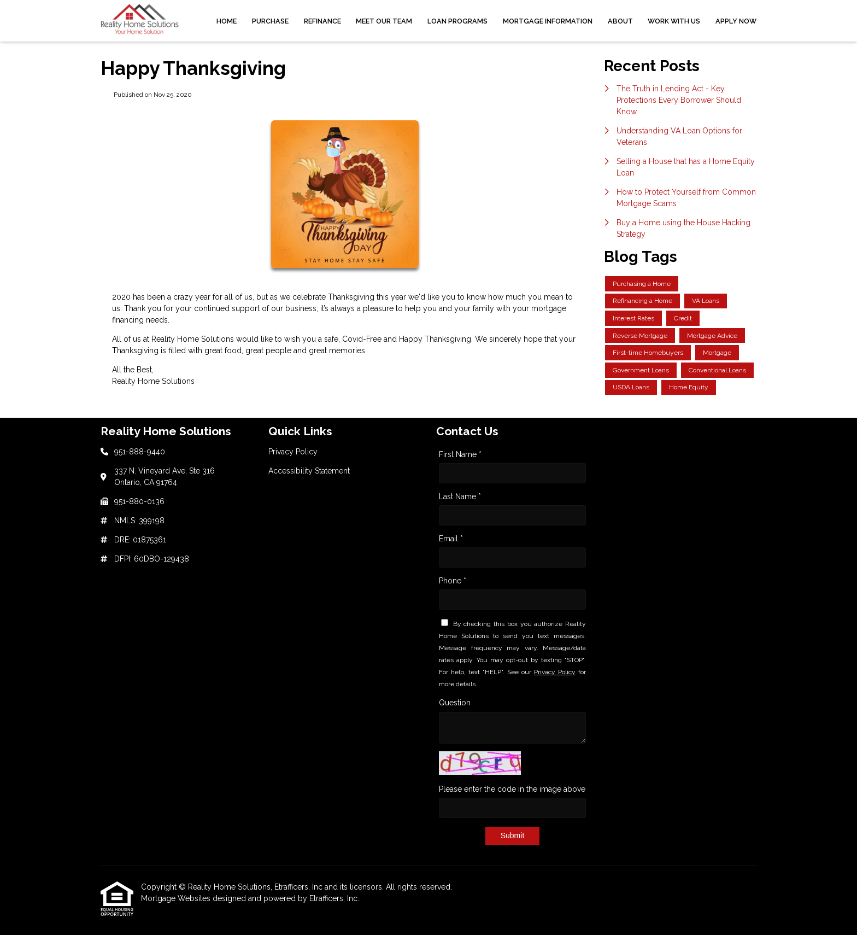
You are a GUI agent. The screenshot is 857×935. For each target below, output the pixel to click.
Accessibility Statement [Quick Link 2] (309, 470)
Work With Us (674, 21)
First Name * (460, 454)
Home (226, 21)
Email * (451, 538)
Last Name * (460, 496)
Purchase (270, 21)
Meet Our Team (384, 21)
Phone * (452, 580)
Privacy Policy (555, 672)
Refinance (322, 21)
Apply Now (735, 21)
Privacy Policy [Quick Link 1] (293, 451)
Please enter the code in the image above (512, 789)
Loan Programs (457, 21)
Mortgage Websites (177, 898)
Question (455, 702)
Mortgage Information (547, 21)
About (620, 21)
